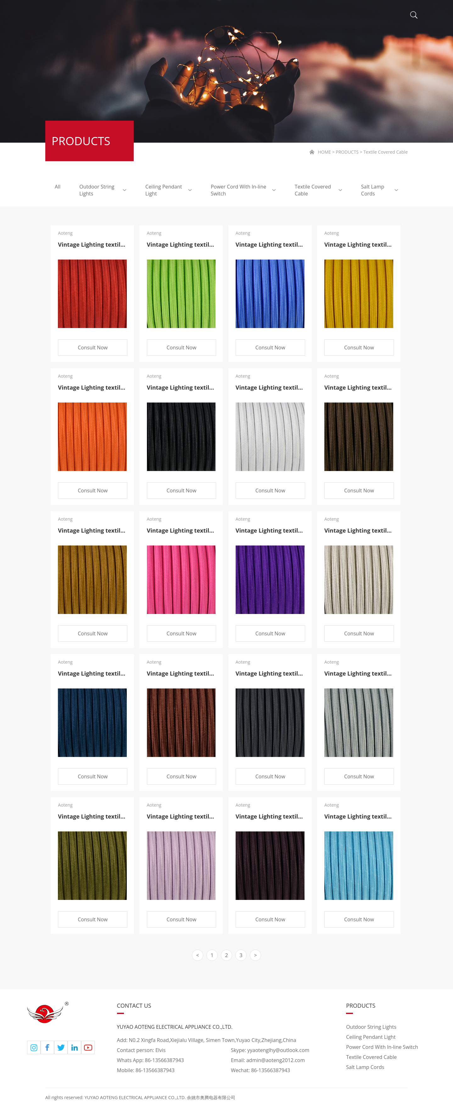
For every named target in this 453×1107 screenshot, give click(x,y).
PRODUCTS (210, 15)
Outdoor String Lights (102, 190)
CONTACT (361, 15)
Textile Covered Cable (318, 190)
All (57, 186)
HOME (98, 15)
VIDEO (311, 15)
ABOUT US (149, 15)
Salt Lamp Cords (379, 190)
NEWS (265, 15)
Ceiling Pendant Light (168, 190)
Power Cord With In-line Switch (243, 190)
